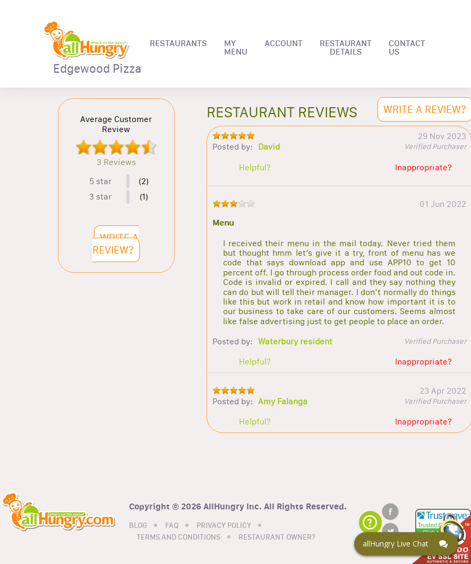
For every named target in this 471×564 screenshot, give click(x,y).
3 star (100, 197)
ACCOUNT (283, 43)
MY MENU (235, 47)
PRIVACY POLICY (223, 526)
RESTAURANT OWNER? (276, 537)
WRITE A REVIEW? (115, 243)
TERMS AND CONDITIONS (178, 537)
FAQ (171, 526)
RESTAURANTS (178, 43)
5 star (100, 181)
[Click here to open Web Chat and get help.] (406, 544)
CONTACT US (407, 47)
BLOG (138, 526)
